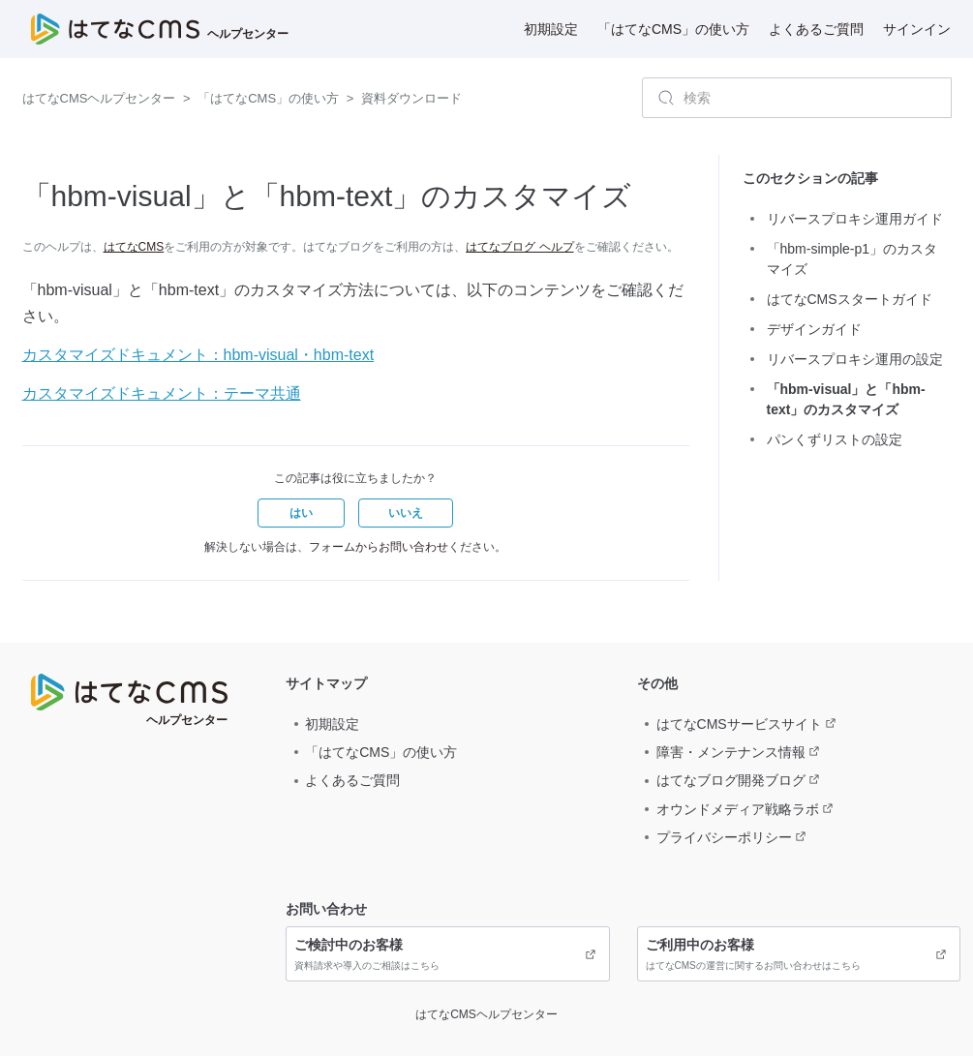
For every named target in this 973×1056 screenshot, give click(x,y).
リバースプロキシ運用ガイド (855, 218)
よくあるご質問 (816, 29)
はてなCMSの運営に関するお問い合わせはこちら (799, 953)
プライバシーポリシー (724, 837)
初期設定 (551, 29)
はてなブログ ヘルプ (519, 247)
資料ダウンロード (411, 98)
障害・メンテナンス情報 (731, 752)
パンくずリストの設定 (834, 439)
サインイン (917, 29)
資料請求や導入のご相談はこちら (447, 953)
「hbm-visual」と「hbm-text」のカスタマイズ (846, 399)
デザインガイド (814, 329)
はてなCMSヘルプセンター (99, 98)
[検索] (797, 97)
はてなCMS (134, 247)
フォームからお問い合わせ (378, 547)
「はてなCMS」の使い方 (673, 29)
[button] (301, 513)
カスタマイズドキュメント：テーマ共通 (161, 393)
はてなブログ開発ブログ (731, 780)
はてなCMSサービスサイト (739, 724)
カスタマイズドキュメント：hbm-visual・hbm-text (198, 355)
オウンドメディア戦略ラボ (737, 809)
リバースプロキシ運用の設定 (855, 359)
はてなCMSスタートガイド (849, 299)
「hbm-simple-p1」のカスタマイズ (852, 259)
